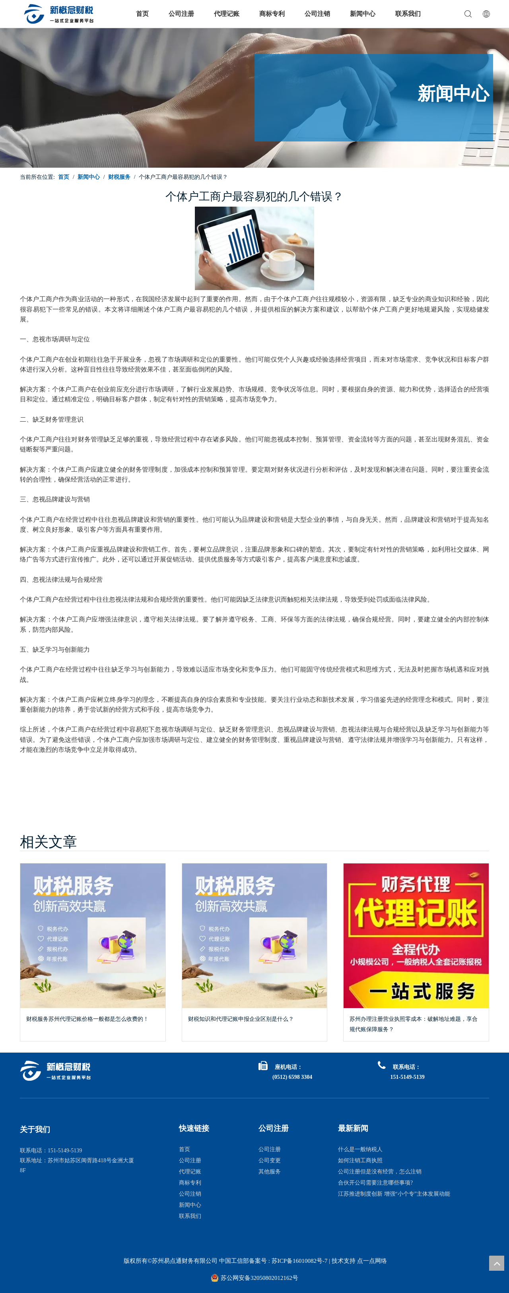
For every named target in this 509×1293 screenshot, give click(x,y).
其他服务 (269, 1172)
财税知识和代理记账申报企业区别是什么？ (241, 1019)
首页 (142, 13)
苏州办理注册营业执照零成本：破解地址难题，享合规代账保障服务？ (414, 1024)
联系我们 (408, 13)
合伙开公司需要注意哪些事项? (375, 1183)
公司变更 (269, 1160)
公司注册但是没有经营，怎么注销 (380, 1172)
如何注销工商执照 (360, 1160)
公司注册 (181, 13)
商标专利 (272, 13)
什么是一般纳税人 (360, 1149)
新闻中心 (362, 13)
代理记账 (226, 13)
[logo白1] (55, 1071)
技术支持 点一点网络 (359, 1261)
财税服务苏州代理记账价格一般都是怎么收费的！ (87, 1019)
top (496, 1263)
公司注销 (317, 13)
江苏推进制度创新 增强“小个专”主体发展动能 (394, 1194)
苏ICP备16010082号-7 (299, 1261)
